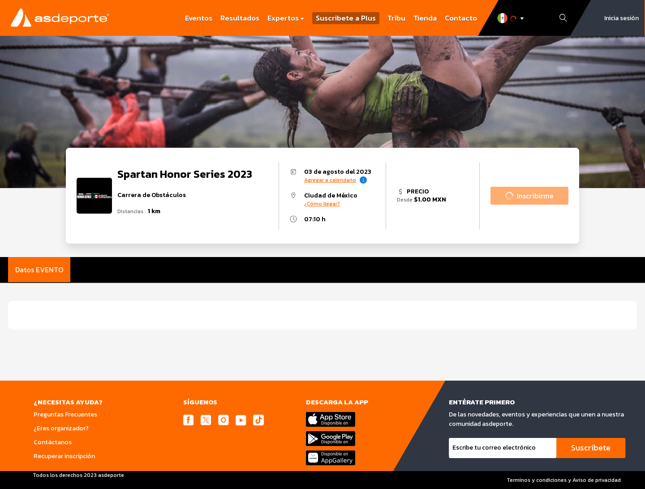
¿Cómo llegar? (322, 204)
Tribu (396, 18)
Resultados (239, 18)
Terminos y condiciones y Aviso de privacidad (564, 480)
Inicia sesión (621, 18)
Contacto (461, 18)
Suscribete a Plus (346, 18)
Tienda (425, 18)
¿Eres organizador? (61, 428)
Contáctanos (53, 442)
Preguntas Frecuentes (65, 414)
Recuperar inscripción (64, 456)
